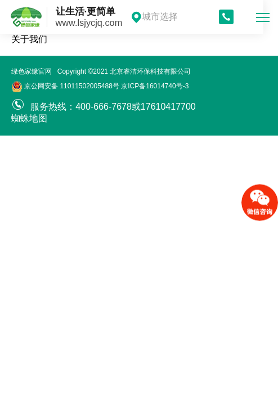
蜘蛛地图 (29, 118)
